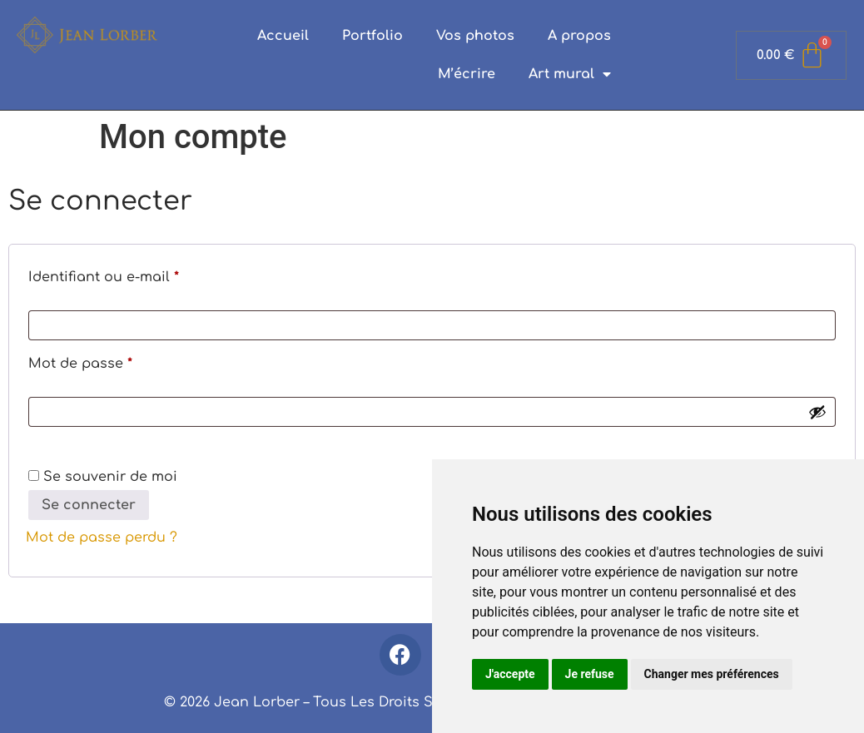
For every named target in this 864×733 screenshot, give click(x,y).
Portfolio (372, 35)
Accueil (283, 35)
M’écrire (466, 74)
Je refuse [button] (589, 674)
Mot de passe (119, 360)
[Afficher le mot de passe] (817, 412)
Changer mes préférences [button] (711, 674)
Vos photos (475, 35)
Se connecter (89, 505)
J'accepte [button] (510, 674)
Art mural (570, 74)
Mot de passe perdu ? (101, 537)
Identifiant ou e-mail (143, 274)
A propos (579, 35)
